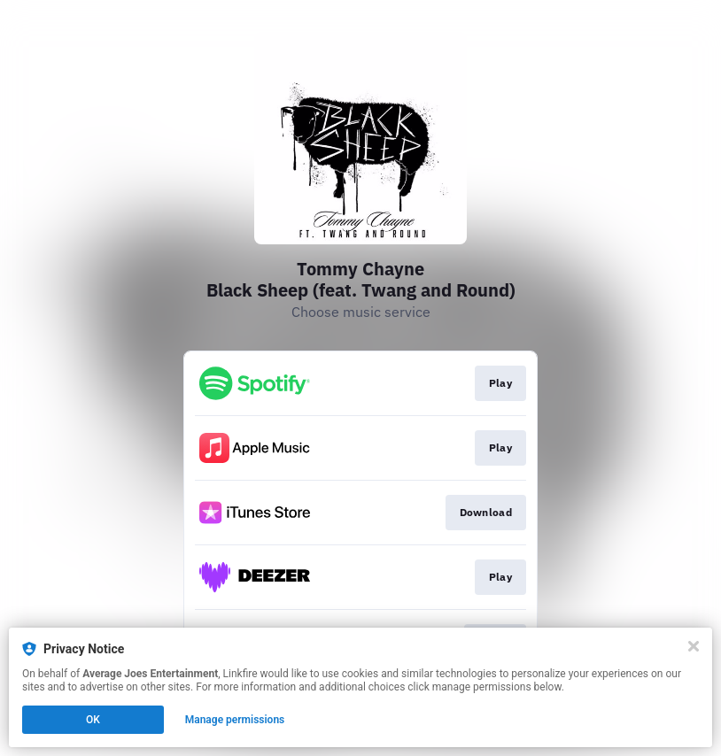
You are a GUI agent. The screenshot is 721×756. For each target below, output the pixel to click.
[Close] (693, 646)
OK (93, 720)
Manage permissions (235, 720)
